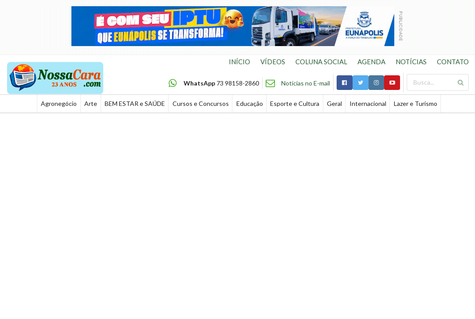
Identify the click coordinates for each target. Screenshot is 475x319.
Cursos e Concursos (201, 103)
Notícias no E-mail (305, 83)
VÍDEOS (272, 62)
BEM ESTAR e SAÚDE (135, 103)
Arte (90, 103)
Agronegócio (59, 103)
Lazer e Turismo (415, 103)
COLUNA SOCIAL (321, 62)
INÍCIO (239, 62)
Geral (334, 103)
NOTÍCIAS (411, 62)
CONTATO (453, 62)
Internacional (367, 103)
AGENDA (371, 62)
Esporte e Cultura (294, 103)
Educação (249, 103)
